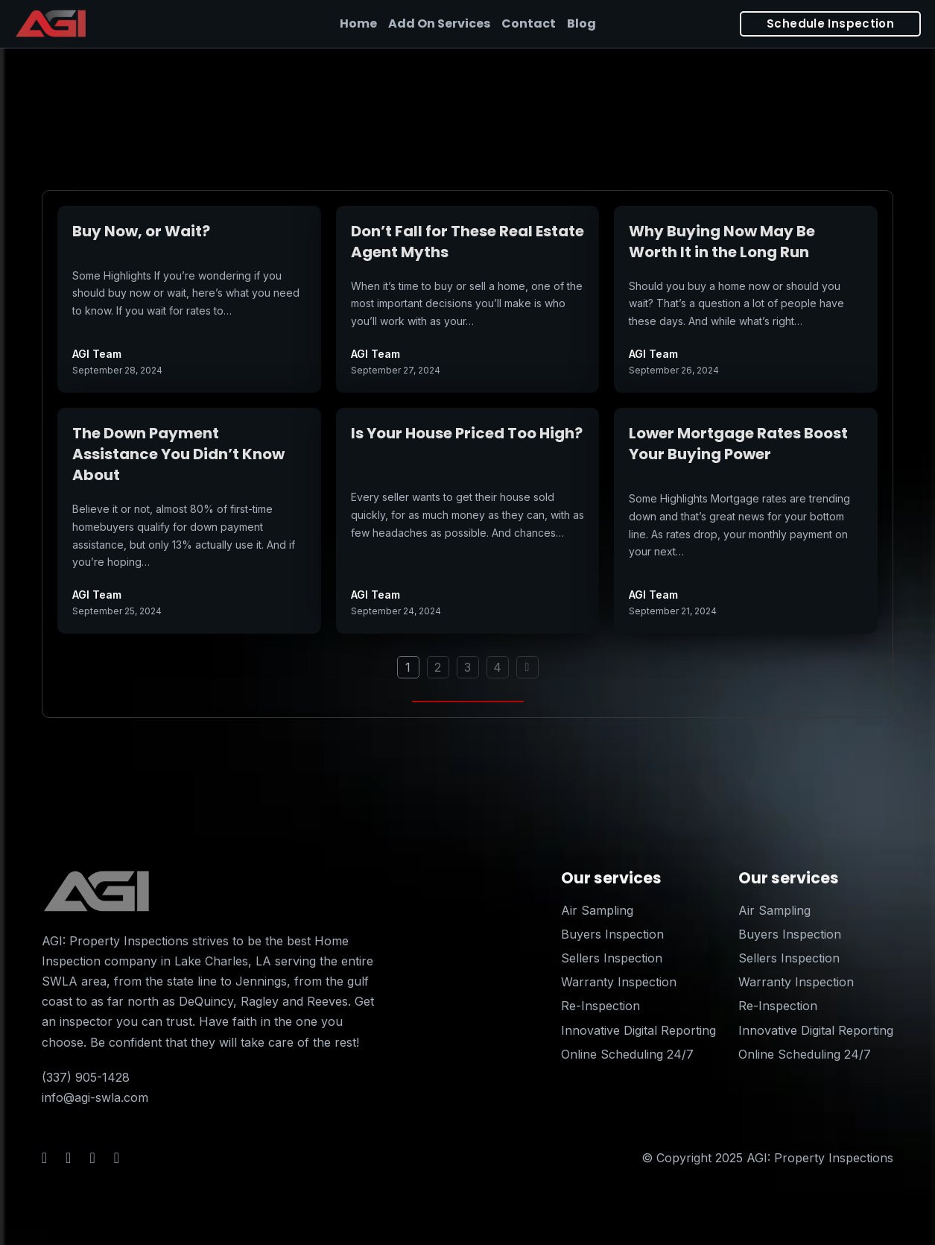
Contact (528, 23)
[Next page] (527, 667)
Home (358, 23)
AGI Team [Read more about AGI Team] (96, 353)
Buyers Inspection (612, 934)
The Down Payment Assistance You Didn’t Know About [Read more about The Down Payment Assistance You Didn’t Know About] (178, 454)
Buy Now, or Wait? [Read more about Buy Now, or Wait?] (141, 231)
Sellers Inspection (611, 958)
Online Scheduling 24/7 (627, 1054)
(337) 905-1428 (86, 1077)
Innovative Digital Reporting (638, 1030)
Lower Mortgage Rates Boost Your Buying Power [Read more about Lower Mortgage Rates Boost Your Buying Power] (738, 443)
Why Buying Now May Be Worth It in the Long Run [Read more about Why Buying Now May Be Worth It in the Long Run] (722, 241)
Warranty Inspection (618, 981)
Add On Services (439, 23)
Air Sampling (597, 910)
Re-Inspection (600, 1005)
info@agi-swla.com (95, 1097)
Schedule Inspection (830, 23)
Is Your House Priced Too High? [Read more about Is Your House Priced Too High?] (467, 433)
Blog (581, 23)
